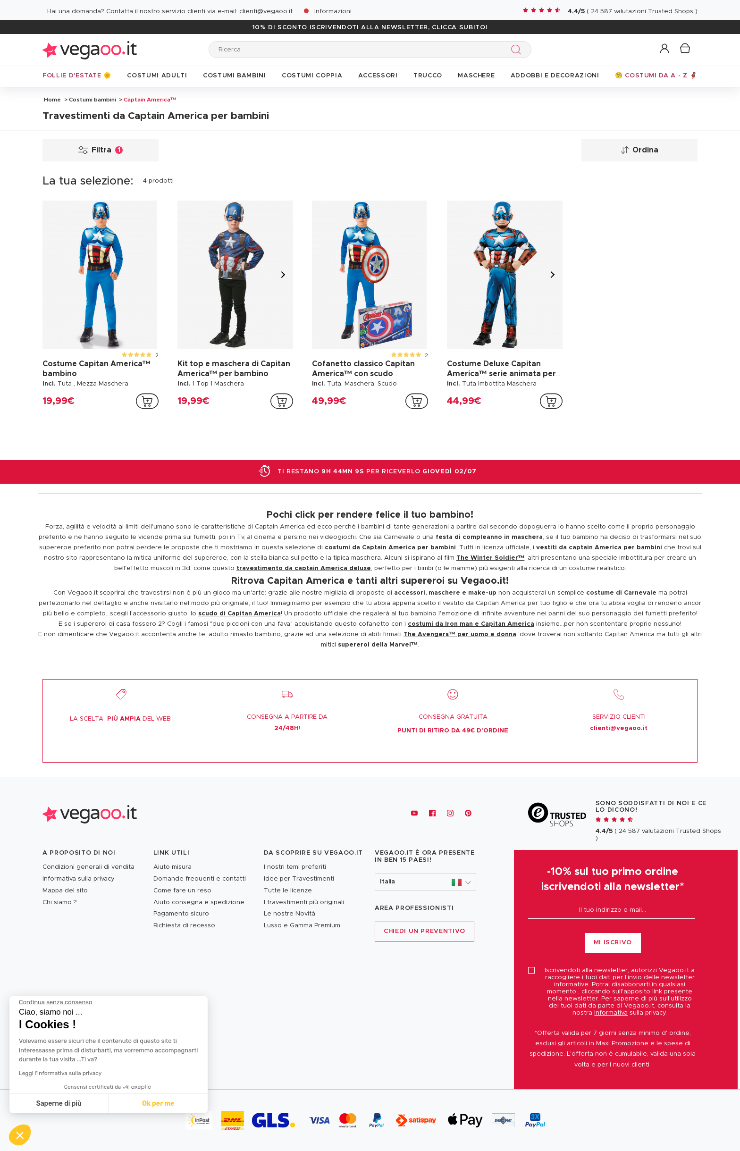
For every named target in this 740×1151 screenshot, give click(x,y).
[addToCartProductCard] (147, 401)
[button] (665, 49)
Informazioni (333, 11)
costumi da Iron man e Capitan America (471, 624)
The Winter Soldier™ (490, 558)
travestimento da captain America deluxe (303, 568)
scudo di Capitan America (239, 614)
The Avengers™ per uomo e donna (460, 634)
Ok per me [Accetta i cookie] (76, 1104)
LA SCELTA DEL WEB (120, 719)
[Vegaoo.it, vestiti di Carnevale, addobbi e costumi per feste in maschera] (89, 813)
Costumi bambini (92, 99)
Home (52, 99)
